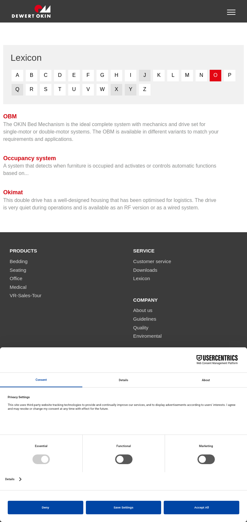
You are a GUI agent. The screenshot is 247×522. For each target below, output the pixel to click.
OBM (10, 116)
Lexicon (141, 278)
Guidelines (144, 319)
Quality (140, 327)
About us (142, 310)
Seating (18, 270)
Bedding (19, 261)
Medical (18, 287)
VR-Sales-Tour (25, 295)
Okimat (13, 192)
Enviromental (147, 336)
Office (16, 278)
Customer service (152, 261)
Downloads (145, 270)
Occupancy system (29, 158)
